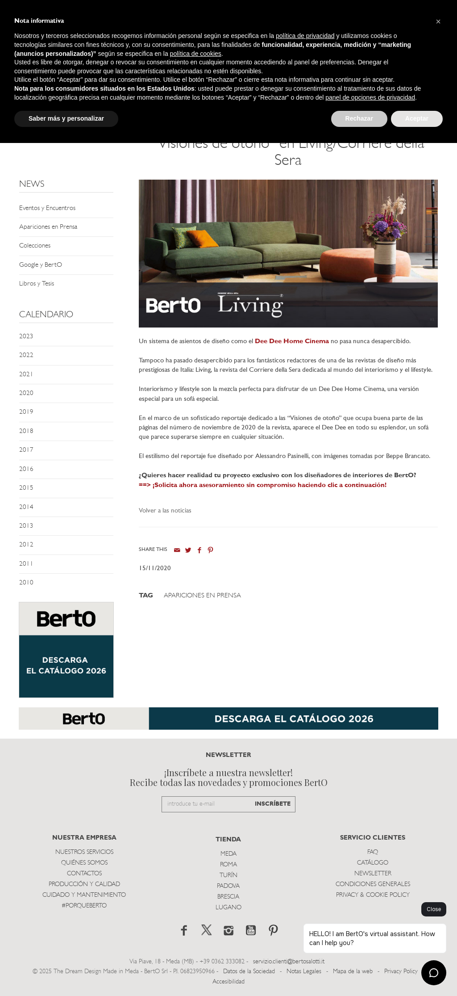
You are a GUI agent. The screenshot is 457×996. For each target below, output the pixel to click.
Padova (228, 886)
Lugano (228, 907)
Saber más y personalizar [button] (66, 118)
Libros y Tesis (36, 284)
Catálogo (372, 863)
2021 (26, 374)
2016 (26, 469)
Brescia (228, 897)
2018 (26, 431)
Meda (228, 854)
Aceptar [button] (416, 118)
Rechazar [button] (359, 118)
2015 (26, 488)
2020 (26, 393)
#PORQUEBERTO (84, 906)
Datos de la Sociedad (250, 971)
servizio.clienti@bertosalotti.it (288, 961)
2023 (26, 336)
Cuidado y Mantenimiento (84, 895)
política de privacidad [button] (305, 35)
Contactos (84, 873)
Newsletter (372, 873)
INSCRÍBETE (273, 804)
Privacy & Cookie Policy (373, 895)
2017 (26, 450)
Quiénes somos (84, 863)
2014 (26, 507)
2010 (26, 583)
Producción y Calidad (84, 884)
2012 (26, 545)
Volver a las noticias (165, 511)
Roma (228, 865)
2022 (26, 355)
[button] (438, 21)
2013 (26, 526)
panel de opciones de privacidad (370, 97)
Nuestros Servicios (84, 852)
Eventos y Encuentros (47, 208)
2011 (26, 564)
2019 (26, 412)
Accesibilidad (228, 982)
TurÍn (228, 875)
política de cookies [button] (195, 53)
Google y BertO (40, 265)
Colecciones (34, 246)
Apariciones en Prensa (48, 227)
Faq (372, 852)
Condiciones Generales (373, 884)
